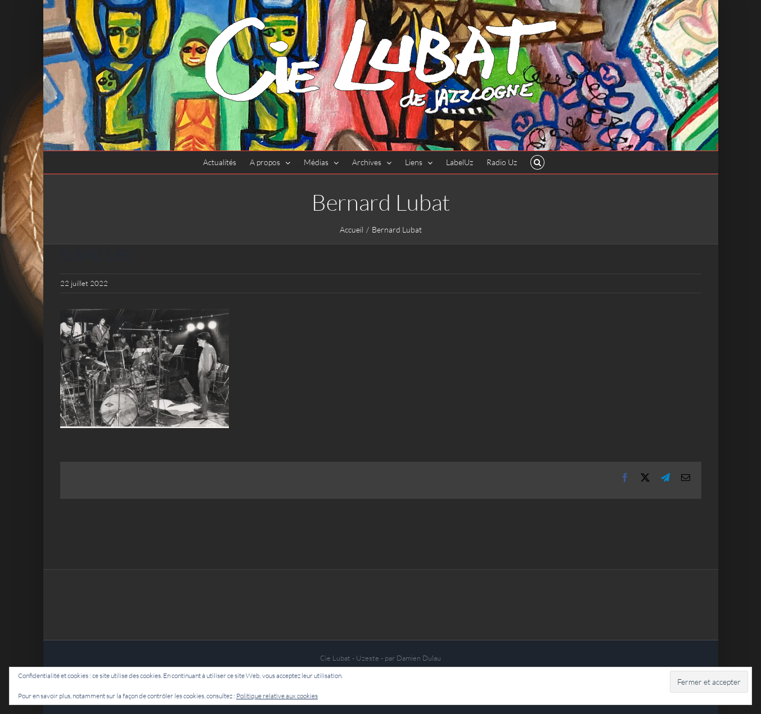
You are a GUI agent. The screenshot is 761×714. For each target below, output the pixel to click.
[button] (537, 162)
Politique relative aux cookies (277, 696)
